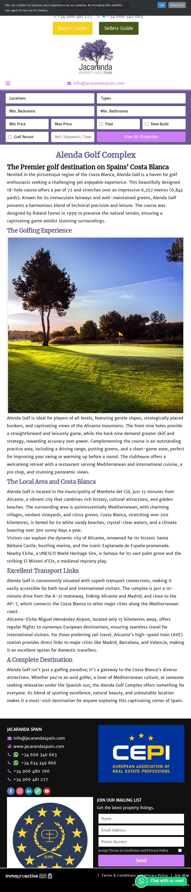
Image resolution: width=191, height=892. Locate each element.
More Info (177, 5)
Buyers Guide (72, 28)
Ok (162, 5)
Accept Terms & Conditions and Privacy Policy (133, 850)
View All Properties (141, 136)
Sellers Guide (118, 28)
